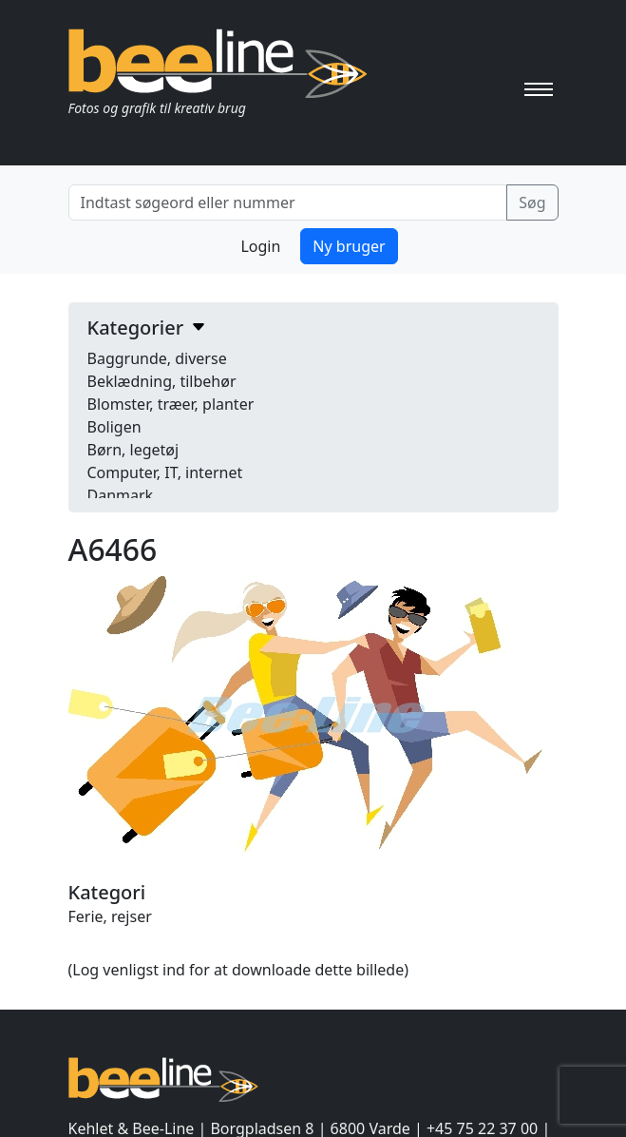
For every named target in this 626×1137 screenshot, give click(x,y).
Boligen (114, 426)
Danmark (120, 495)
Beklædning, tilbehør (162, 381)
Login (260, 246)
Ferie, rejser (110, 916)
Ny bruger (349, 246)
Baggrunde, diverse (157, 358)
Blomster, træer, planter (171, 404)
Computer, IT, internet (165, 472)
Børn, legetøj (133, 449)
